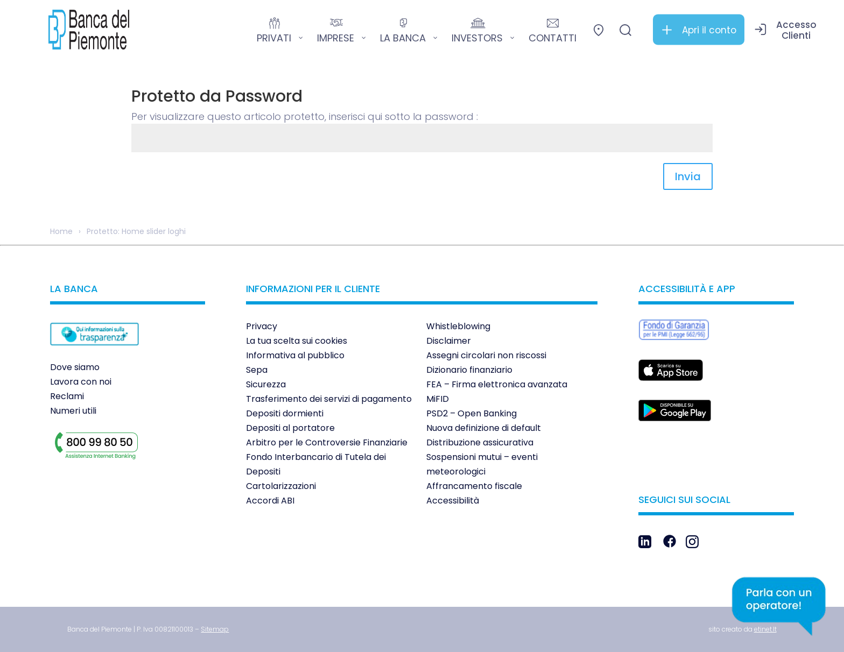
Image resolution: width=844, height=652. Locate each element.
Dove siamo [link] (75, 367)
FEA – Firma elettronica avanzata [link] (496, 384)
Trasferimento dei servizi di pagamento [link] (329, 399)
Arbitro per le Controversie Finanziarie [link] (326, 442)
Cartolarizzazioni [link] (281, 486)
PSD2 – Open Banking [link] (471, 413)
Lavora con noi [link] (80, 381)
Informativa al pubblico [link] (295, 355)
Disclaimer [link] (448, 341)
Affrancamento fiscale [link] (474, 486)
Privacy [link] (261, 326)
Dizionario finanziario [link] (469, 370)
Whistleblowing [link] (458, 326)
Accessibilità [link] (452, 500)
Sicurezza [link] (266, 384)
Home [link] (61, 231)
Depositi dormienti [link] (284, 413)
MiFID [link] (437, 399)
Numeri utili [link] (73, 411)
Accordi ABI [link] (270, 500)
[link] (89, 29)
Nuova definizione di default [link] (483, 428)
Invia (688, 176)
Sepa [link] (257, 370)
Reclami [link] (67, 396)
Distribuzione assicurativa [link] (479, 442)
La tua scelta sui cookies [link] (296, 341)
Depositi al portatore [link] (290, 428)
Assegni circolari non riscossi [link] (486, 355)
